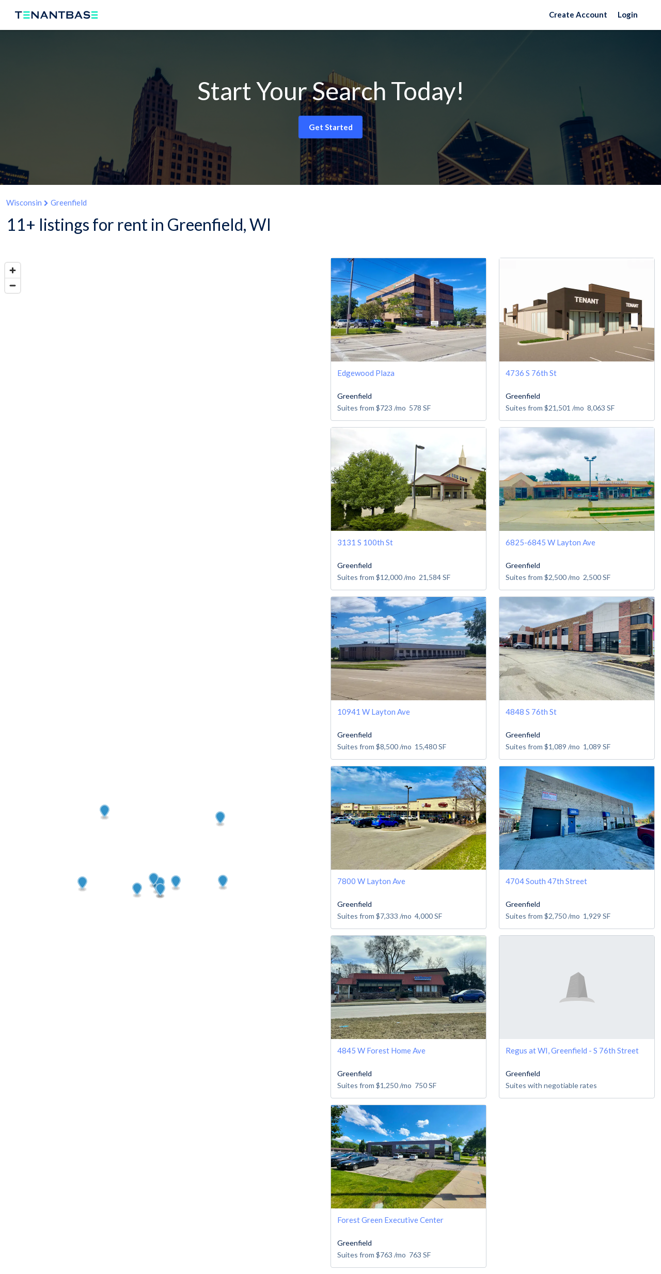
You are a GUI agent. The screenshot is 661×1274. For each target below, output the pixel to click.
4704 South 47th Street (546, 881)
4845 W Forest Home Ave (381, 1050)
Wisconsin (24, 202)
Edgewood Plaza (366, 373)
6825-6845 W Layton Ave (550, 542)
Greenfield (69, 202)
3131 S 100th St (365, 542)
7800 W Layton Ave (371, 881)
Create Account (578, 14)
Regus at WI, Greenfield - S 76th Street (572, 1050)
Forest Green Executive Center (390, 1219)
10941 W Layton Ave (373, 711)
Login (628, 14)
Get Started (331, 127)
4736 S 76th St (531, 373)
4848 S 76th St (531, 711)
